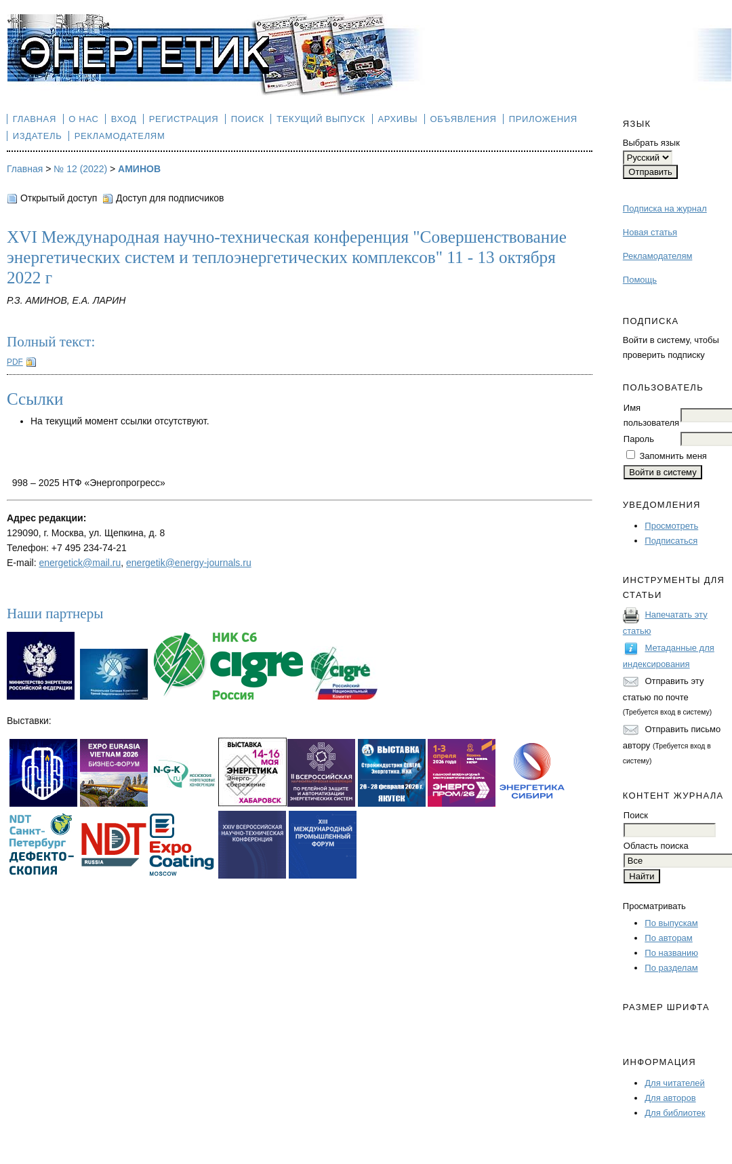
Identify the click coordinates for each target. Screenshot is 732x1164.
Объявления (463, 119)
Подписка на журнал (665, 208)
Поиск (247, 119)
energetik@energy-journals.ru (188, 562)
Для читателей (675, 1083)
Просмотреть (671, 526)
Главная (34, 119)
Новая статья (650, 232)
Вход (124, 119)
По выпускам (671, 923)
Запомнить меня (672, 456)
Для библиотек (675, 1113)
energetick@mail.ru (80, 562)
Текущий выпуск (321, 119)
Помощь (640, 280)
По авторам (668, 938)
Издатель (37, 136)
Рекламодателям (658, 256)
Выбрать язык (651, 143)
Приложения (543, 119)
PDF (15, 362)
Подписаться (671, 541)
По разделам (671, 968)
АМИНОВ (139, 168)
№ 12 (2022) (80, 168)
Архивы (398, 119)
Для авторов (670, 1098)
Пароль (639, 439)
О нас (83, 119)
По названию (671, 953)
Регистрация (184, 119)
